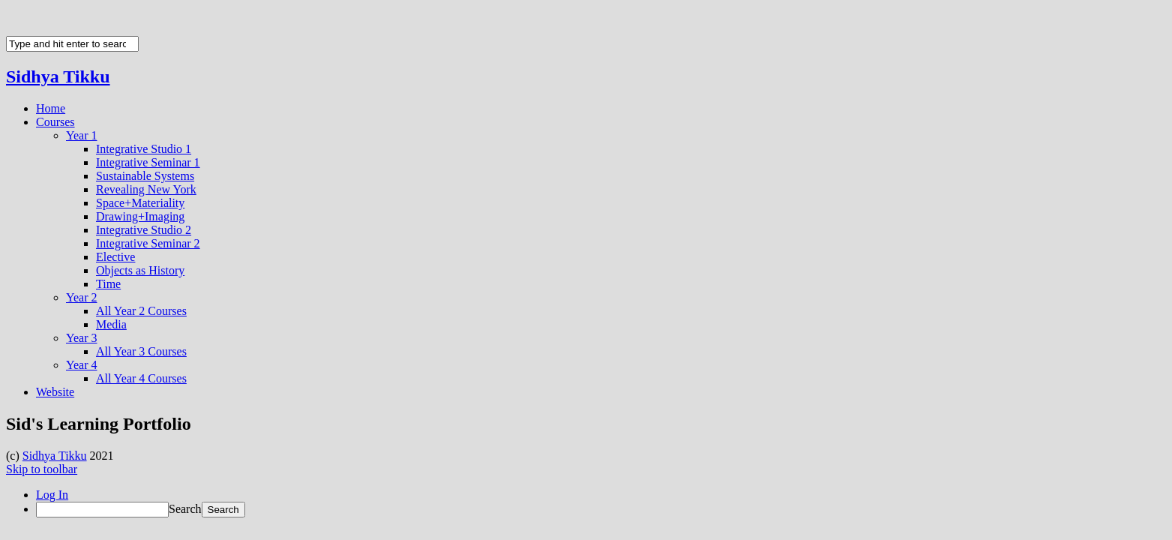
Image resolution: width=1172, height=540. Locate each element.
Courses (55, 122)
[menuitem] (601, 510)
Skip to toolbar (41, 469)
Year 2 (81, 297)
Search (185, 508)
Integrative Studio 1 (143, 148)
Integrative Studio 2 (143, 230)
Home (50, 108)
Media (111, 324)
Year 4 (81, 364)
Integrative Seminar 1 (148, 162)
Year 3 (81, 338)
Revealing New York (146, 189)
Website (55, 392)
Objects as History (140, 270)
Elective (115, 256)
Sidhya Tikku (58, 76)
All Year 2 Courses (141, 310)
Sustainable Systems (145, 176)
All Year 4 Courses (141, 378)
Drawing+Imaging (140, 216)
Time (108, 284)
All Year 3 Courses (141, 351)
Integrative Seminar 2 (148, 243)
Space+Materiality (140, 202)
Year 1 (81, 135)
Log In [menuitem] (52, 494)
